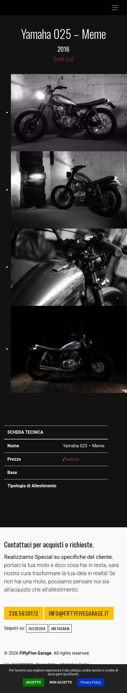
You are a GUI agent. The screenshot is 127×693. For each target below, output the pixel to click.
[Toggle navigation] (115, 7)
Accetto (33, 682)
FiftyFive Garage (28, 7)
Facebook (37, 628)
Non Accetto (61, 682)
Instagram (60, 628)
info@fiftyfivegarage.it (79, 613)
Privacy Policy (91, 682)
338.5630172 (23, 613)
